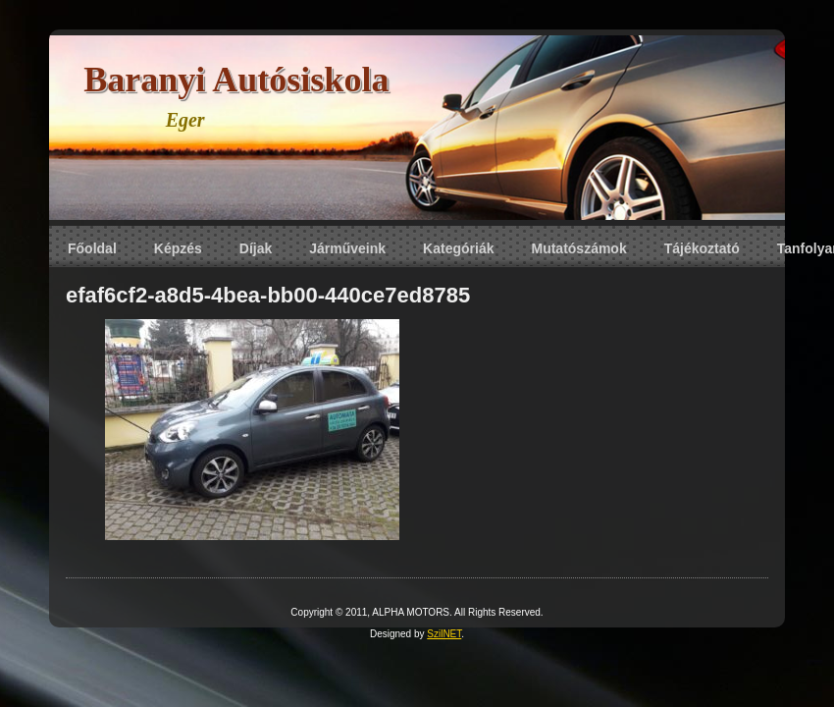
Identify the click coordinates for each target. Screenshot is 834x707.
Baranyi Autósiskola (236, 79)
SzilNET (444, 633)
